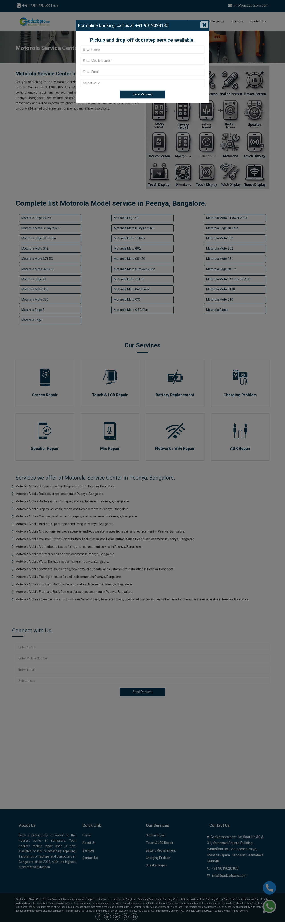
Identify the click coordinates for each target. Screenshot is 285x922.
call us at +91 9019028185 (142, 25)
